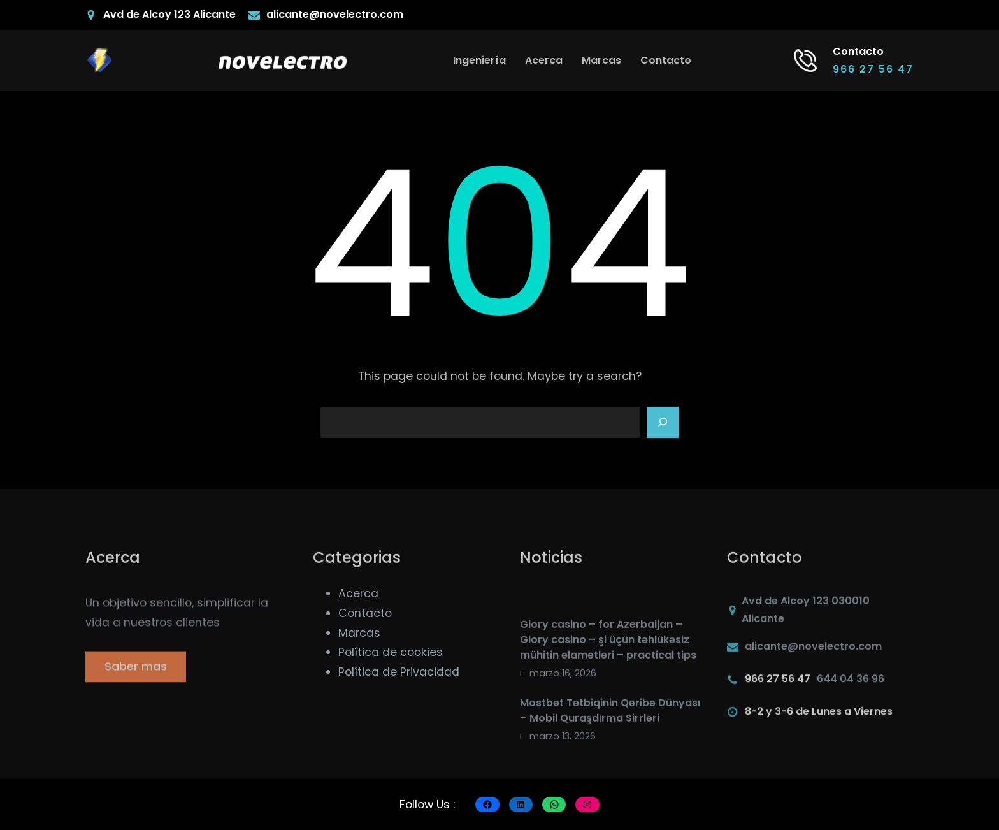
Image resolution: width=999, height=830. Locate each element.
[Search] (663, 423)
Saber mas (135, 680)
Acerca (358, 593)
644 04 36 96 (850, 687)
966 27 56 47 (873, 69)
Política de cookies (390, 652)
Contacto (365, 613)
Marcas (359, 633)
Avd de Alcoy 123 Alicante (169, 14)
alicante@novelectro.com (334, 14)
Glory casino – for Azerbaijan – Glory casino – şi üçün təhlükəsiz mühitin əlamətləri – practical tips (608, 700)
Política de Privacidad (398, 672)
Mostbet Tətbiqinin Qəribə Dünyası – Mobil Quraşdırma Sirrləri (610, 770)
